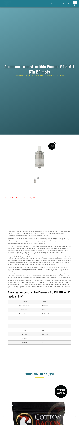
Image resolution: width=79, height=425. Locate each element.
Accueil (17, 75)
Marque (22, 75)
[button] (74, 5)
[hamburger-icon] (75, 2)
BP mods (28, 75)
